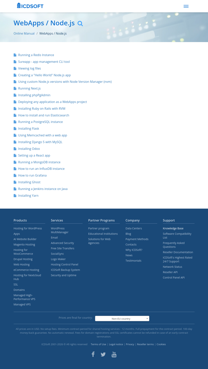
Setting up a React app (32, 155)
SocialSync (57, 253)
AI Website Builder (25, 239)
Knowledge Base (173, 228)
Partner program (98, 228)
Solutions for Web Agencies (99, 241)
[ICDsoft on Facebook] (93, 354)
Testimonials (133, 260)
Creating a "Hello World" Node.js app (42, 75)
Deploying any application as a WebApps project (50, 102)
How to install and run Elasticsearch (41, 115)
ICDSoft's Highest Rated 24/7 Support (177, 259)
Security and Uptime (63, 275)
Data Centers (134, 228)
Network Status (172, 267)
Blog (128, 233)
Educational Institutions (103, 233)
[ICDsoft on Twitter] (103, 354)
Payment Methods (137, 239)
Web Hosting (22, 264)
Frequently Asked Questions (174, 245)
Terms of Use (98, 344)
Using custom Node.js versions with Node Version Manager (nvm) (63, 82)
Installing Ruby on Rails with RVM (39, 108)
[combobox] (122, 318)
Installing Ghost (27, 182)
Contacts (131, 244)
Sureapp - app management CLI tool (42, 62)
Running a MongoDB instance (37, 162)
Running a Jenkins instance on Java (41, 189)
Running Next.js (27, 88)
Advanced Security (62, 243)
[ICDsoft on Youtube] (114, 354)
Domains (19, 290)
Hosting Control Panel (64, 264)
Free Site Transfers (62, 248)
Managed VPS (22, 304)
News (129, 255)
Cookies (161, 344)
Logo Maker (58, 259)
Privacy (130, 344)
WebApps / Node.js (53, 33)
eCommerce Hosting (26, 270)
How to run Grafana (30, 175)
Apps (17, 233)
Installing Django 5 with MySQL (38, 142)
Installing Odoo (27, 149)
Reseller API (170, 272)
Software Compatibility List (177, 235)
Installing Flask (26, 128)
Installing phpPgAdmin (32, 95)
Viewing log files (27, 68)
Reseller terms (145, 344)
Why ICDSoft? (134, 250)
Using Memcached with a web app (40, 135)
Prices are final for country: (76, 317)
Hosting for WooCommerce (23, 251)
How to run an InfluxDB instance (39, 169)
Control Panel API (174, 277)
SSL (16, 284)
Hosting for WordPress (28, 228)
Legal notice (116, 344)
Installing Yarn (26, 195)
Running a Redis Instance (34, 55)
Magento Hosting (24, 244)
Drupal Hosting (23, 259)
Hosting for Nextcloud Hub (27, 277)
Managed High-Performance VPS (24, 297)
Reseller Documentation (178, 252)
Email (54, 237)
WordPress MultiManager (59, 230)
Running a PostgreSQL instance (38, 122)
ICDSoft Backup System (65, 270)
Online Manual (24, 33)
